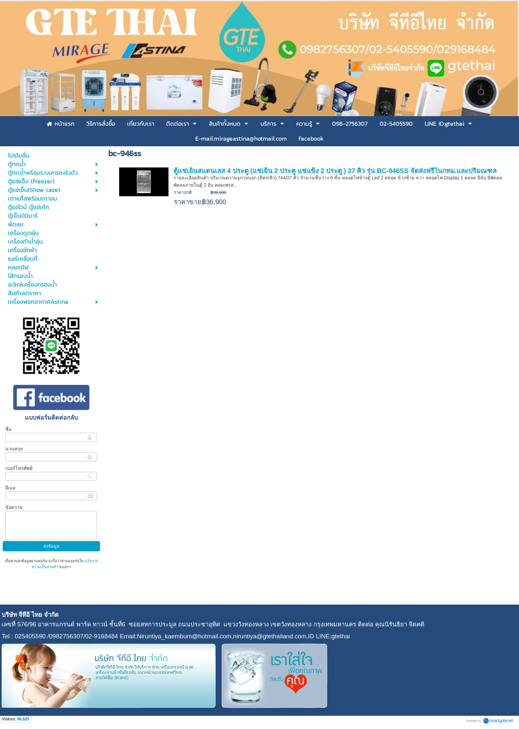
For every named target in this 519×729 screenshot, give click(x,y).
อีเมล (10, 487)
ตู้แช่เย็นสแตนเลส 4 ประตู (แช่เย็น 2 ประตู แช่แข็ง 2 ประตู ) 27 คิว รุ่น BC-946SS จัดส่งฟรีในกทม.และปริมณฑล (334, 170)
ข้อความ (14, 507)
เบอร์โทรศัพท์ (18, 468)
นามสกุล (14, 448)
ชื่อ (8, 429)
